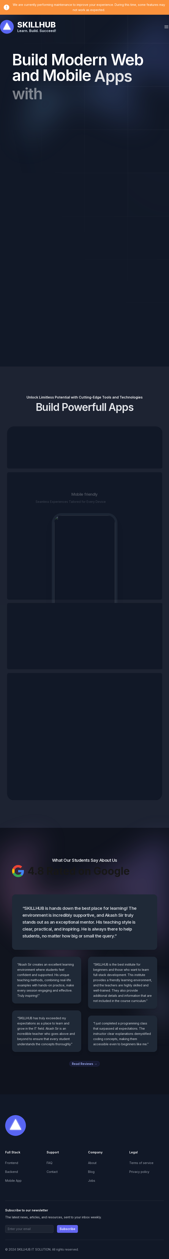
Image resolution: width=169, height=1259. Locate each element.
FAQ (49, 1163)
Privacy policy (139, 1172)
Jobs (91, 1180)
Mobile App (13, 1180)
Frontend (11, 1163)
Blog (91, 1172)
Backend (11, 1172)
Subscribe (67, 1229)
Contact (52, 1172)
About (92, 1163)
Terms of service (141, 1163)
